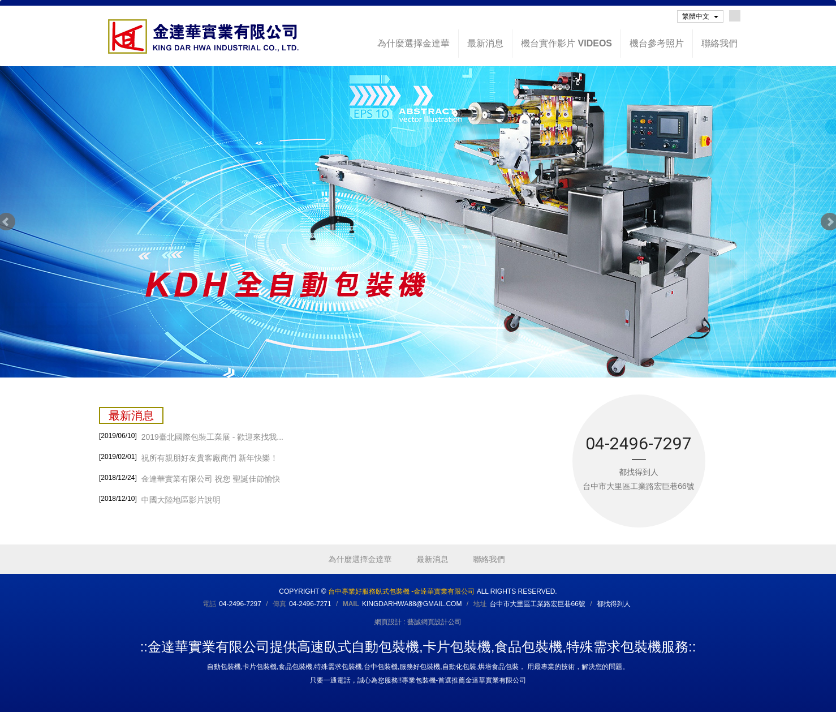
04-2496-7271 (310, 604)
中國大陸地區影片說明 (160, 498)
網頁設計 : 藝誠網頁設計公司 (418, 622)
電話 (209, 604)
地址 (479, 604)
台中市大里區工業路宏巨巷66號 (537, 604)
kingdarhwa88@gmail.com (412, 604)
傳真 (279, 604)
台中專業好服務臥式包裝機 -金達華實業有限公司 (203, 36)
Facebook (734, 16)
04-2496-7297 (240, 604)
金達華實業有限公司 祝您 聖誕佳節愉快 (190, 477)
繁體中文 (700, 16)
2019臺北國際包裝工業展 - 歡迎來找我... (191, 435)
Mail (351, 604)
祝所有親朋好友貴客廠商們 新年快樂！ (188, 456)
